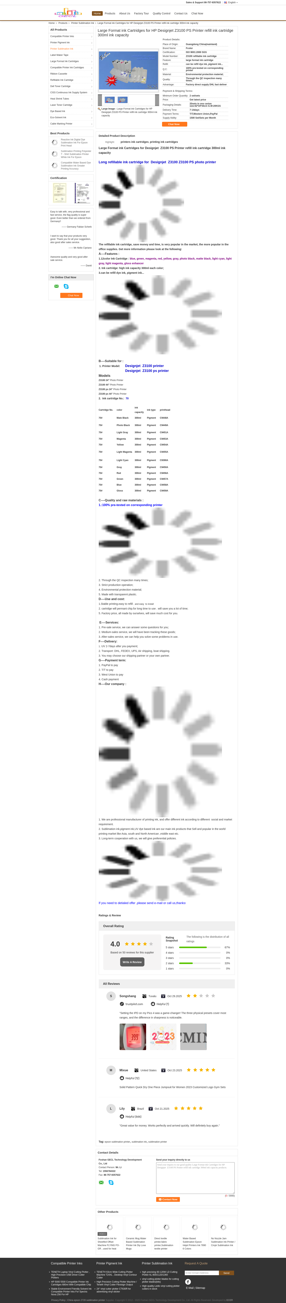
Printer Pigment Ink (60, 42)
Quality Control (161, 13)
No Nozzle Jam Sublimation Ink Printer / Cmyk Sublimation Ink (223, 1242)
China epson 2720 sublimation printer (86, 1300)
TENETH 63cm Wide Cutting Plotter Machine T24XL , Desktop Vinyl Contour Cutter (117, 1275)
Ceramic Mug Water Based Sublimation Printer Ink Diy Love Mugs (136, 1243)
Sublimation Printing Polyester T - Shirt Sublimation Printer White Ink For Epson (76, 154)
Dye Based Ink (57, 111)
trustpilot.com (134, 1004)
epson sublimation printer (117, 1142)
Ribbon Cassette (58, 73)
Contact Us (180, 13)
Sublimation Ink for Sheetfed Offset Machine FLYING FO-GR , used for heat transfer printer (108, 1245)
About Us (124, 13)
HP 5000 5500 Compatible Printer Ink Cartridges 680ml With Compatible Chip (71, 1283)
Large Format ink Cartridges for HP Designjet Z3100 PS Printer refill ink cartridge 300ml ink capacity (129, 112)
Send (226, 1273)
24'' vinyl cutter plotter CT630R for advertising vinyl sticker (114, 1290)
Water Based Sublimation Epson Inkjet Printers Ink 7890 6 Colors (194, 1243)
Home (97, 13)
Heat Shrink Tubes (59, 98)
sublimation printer (157, 1142)
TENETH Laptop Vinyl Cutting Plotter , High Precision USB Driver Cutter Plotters (70, 1275)
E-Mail (190, 1287)
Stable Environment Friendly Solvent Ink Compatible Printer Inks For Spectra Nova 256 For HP (71, 1291)
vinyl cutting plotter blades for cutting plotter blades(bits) (160, 1280)
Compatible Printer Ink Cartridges (67, 67)
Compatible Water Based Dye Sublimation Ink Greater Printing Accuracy (76, 165)
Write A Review (132, 962)
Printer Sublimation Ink (82, 23)
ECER (229, 1300)
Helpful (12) (132, 1078)
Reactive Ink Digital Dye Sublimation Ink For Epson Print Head (74, 142)
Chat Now (197, 13)
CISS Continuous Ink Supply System (68, 92)
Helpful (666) (134, 1116)
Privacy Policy (58, 1300)
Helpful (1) (163, 1004)
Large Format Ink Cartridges (64, 61)
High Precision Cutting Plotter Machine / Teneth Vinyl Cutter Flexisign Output (117, 1283)
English (233, 2)
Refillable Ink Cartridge (61, 80)
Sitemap (200, 1287)
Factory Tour (141, 13)
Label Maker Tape (59, 55)
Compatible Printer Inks (62, 36)
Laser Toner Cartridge (61, 105)
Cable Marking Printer (61, 123)
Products (110, 13)
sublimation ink (139, 1142)
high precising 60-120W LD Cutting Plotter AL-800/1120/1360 (159, 1273)
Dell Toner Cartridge (60, 86)
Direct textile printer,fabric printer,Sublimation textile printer (163, 1243)
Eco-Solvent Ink (58, 117)
